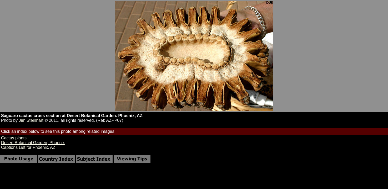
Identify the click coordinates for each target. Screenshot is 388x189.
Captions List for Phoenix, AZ (28, 147)
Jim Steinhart (31, 120)
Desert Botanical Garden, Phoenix (33, 142)
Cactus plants (14, 138)
